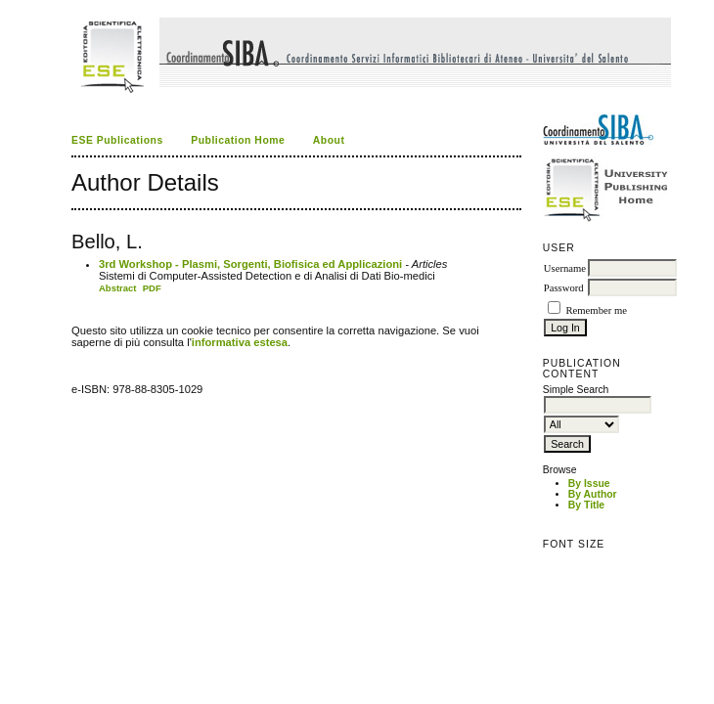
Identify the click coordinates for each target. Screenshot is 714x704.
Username (565, 268)
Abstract (118, 288)
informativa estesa (240, 342)
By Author (592, 494)
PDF (152, 288)
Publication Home (238, 140)
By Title (586, 505)
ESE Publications (117, 140)
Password (564, 288)
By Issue (589, 483)
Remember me (595, 310)
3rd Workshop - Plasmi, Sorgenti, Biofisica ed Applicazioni (250, 264)
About (329, 140)
